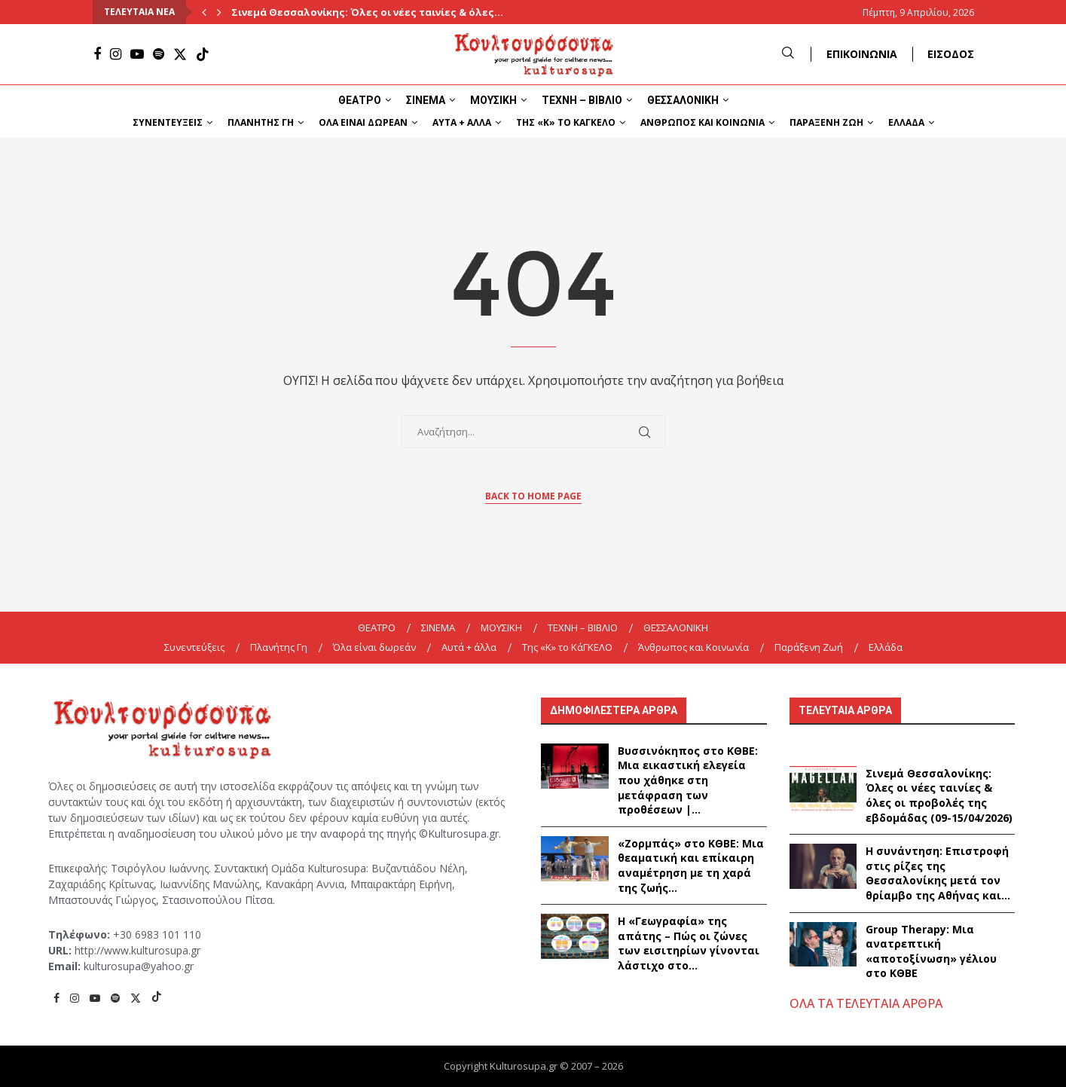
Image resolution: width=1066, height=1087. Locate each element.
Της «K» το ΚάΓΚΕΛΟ (565, 122)
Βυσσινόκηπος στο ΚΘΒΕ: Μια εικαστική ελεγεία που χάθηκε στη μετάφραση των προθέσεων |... (688, 780)
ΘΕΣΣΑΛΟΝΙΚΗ (683, 100)
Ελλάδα (906, 122)
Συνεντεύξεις (168, 122)
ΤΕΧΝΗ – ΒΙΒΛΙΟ (582, 100)
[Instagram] (115, 54)
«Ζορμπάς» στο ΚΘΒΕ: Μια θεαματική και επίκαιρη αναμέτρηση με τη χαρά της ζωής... (691, 865)
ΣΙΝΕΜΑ (425, 100)
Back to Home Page (533, 496)
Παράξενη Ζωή (826, 122)
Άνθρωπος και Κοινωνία (702, 122)
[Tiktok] (202, 54)
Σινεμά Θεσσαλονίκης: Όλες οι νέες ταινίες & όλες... (367, 12)
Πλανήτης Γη (261, 122)
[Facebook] (97, 54)
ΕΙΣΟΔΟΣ (950, 54)
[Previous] (204, 12)
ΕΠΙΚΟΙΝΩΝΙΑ (861, 54)
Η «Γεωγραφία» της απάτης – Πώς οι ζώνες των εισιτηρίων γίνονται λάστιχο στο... (688, 943)
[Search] (788, 54)
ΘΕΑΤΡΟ (359, 100)
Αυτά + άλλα (461, 122)
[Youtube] (137, 54)
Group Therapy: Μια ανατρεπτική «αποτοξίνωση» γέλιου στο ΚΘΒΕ (931, 951)
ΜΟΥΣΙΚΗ (493, 100)
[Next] (219, 12)
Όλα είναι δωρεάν (363, 122)
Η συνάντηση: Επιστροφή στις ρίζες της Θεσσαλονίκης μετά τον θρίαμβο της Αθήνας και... (938, 873)
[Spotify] (158, 54)
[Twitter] (180, 54)
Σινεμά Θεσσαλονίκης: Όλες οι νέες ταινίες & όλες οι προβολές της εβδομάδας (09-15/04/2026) (939, 795)
